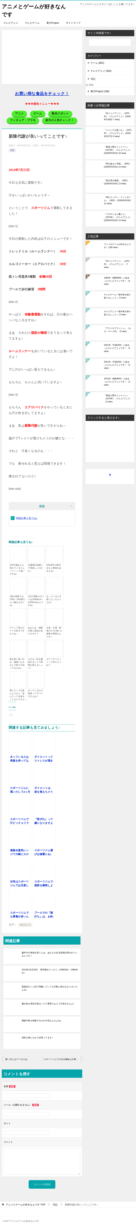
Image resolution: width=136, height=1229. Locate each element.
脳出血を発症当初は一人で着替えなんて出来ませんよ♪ (48, 1003)
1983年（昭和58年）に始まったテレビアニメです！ (117, 280)
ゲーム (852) (97, 62)
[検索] (110, 42)
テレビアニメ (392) (101, 70)
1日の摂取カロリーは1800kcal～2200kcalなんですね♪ (36, 600)
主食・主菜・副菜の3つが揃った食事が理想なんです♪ (54, 631)
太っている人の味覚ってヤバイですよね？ (35, 693)
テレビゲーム (32, 22)
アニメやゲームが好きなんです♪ (117, 245)
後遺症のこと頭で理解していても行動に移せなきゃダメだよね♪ (50, 988)
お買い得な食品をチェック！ (42, 93)
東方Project (52, 22)
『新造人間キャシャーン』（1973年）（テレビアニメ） (117, 149)
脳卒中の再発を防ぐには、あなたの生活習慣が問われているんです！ (50, 954)
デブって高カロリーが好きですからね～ (17, 630)
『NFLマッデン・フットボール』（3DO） (117, 200)
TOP (25, 1204)
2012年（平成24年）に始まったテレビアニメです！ (117, 347)
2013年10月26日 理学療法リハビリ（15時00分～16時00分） (50, 971)
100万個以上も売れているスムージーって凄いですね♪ (17, 569)
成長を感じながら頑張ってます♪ (37, 1037)
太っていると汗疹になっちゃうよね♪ (53, 599)
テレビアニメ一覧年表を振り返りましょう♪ (117, 312)
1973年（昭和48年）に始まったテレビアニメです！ (117, 381)
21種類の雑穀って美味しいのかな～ (35, 567)
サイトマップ (73, 22)
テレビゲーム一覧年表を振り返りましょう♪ (117, 296)
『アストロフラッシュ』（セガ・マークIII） (117, 329)
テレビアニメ (10, 22)
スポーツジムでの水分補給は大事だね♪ (62, 1059)
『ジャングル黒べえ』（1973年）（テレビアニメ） (117, 133)
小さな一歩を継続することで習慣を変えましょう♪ (35, 663)
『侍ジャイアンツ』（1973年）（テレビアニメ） (117, 116)
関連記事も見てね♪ (26, 517)
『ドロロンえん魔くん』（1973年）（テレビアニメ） (117, 217)
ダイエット (25, 924)
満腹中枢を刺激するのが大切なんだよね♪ (42, 1020)
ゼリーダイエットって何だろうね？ (53, 662)
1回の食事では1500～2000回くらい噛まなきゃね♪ (18, 600)
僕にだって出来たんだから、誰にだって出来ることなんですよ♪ (18, 694)
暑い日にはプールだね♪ (16, 1059)
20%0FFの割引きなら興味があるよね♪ (53, 567)
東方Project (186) (100, 91)
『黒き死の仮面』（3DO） (116, 181)
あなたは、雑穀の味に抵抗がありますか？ (35, 630)
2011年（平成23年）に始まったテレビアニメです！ (117, 364)
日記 (12, 150)
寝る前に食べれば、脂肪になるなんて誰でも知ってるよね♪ (17, 663)
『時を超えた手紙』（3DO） (117, 165)
